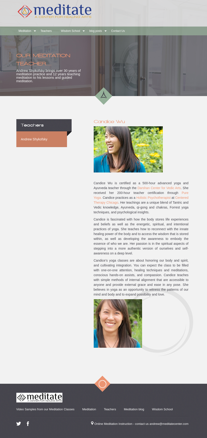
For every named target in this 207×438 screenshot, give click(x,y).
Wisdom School (70, 31)
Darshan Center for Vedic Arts (159, 188)
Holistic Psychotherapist (153, 197)
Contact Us (118, 31)
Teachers (46, 31)
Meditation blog (134, 409)
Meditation (25, 31)
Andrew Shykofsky (34, 139)
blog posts (95, 31)
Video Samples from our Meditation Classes (45, 409)
